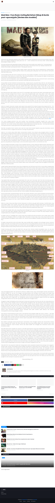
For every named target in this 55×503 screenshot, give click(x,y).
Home (2, 492)
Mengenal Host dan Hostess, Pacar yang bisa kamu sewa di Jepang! (20, 439)
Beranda (2, 12)
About (24, 501)
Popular (3, 426)
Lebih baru (4, 394)
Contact (28, 501)
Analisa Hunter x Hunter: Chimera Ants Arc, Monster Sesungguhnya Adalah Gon (23, 429)
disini (50, 118)
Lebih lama (51, 394)
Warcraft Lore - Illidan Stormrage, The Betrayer (16, 444)
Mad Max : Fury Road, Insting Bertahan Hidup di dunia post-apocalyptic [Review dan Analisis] (26, 448)
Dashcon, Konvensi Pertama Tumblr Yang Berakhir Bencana (16, 464)
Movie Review (7, 12)
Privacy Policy (3, 493)
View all (51, 376)
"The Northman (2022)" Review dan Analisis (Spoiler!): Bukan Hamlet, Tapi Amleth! (8, 387)
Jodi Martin (10, 369)
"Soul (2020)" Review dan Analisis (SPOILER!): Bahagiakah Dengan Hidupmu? (43, 387)
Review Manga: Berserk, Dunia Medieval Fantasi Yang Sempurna (19, 434)
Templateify (24, 499)
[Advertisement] (27, 6)
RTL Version (33, 501)
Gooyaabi (35, 499)
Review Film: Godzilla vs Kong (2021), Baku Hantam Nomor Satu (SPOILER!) (27, 387)
